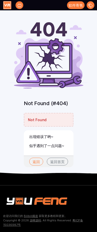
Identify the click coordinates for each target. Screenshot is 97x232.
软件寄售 (76, 5)
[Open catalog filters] (19, 5)
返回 (36, 162)
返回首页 (57, 162)
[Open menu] (90, 5)
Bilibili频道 (31, 216)
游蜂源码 (35, 220)
